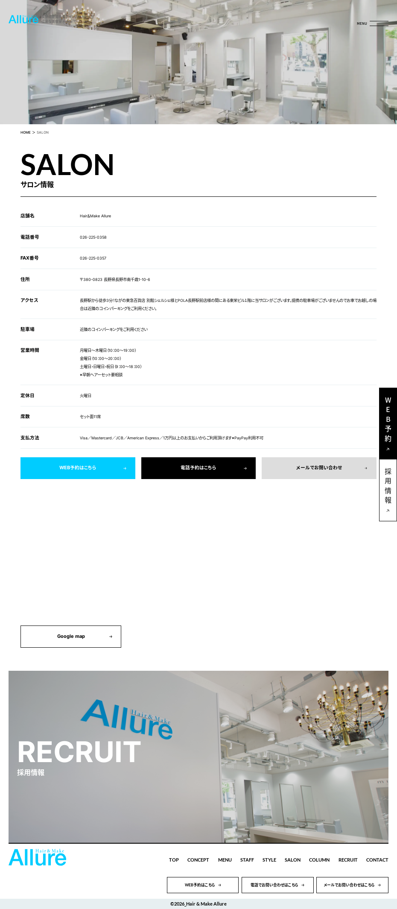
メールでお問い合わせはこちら (349, 885)
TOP (174, 859)
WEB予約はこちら (77, 468)
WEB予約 (388, 420)
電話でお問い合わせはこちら (274, 885)
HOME (25, 132)
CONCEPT (198, 859)
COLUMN (319, 859)
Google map (71, 636)
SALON (293, 859)
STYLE (269, 859)
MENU (225, 859)
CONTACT (377, 859)
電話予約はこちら (198, 468)
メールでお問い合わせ (319, 468)
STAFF (247, 859)
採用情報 (388, 487)
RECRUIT (348, 859)
